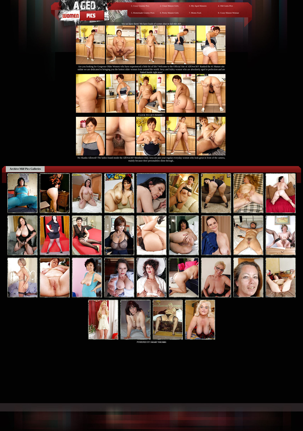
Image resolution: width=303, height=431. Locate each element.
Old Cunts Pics (226, 6)
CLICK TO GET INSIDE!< (151, 115)
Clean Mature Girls (170, 6)
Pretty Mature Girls (170, 13)
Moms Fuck (196, 13)
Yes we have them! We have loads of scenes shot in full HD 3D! (151, 23)
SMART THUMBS (158, 342)
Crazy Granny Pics (141, 6)
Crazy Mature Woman (229, 13)
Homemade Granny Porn (143, 13)
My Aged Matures (199, 6)
